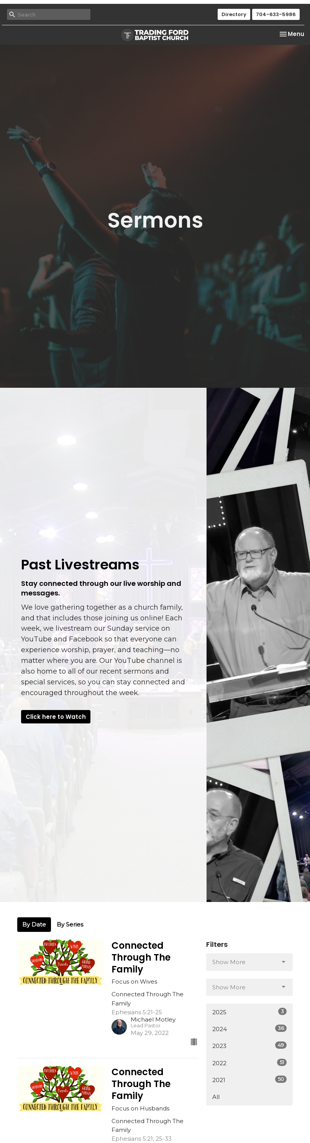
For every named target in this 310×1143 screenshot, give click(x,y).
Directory (233, 14)
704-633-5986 (276, 14)
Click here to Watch (56, 717)
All (216, 1096)
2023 (249, 1045)
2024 (249, 1029)
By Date (34, 924)
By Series (70, 924)
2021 (249, 1080)
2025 (249, 1012)
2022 (249, 1063)
